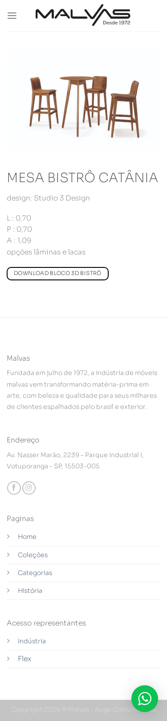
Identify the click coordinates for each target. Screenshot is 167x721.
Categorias (35, 573)
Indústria (32, 641)
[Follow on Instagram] (29, 488)
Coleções (33, 555)
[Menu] (12, 16)
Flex (24, 658)
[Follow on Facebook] (13, 488)
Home (27, 537)
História (30, 591)
